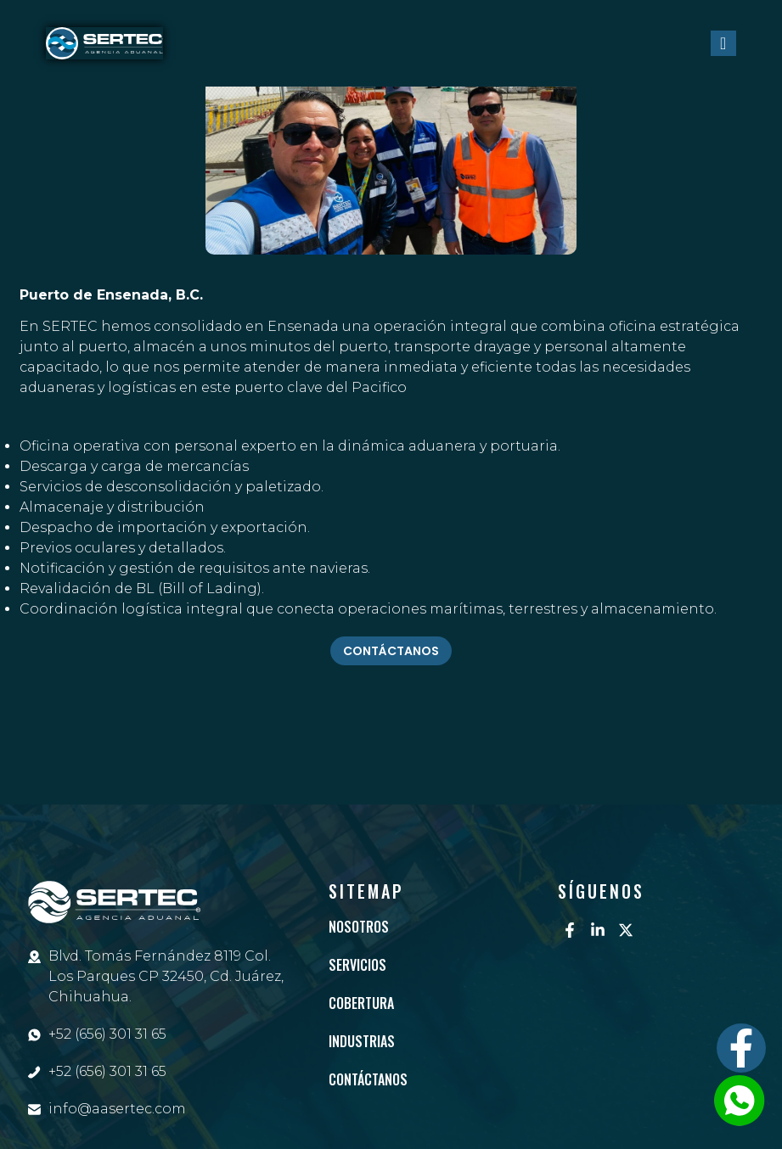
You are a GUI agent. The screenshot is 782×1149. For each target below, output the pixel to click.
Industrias (362, 1041)
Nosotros (359, 926)
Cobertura (361, 1003)
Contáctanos (368, 1079)
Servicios (357, 964)
